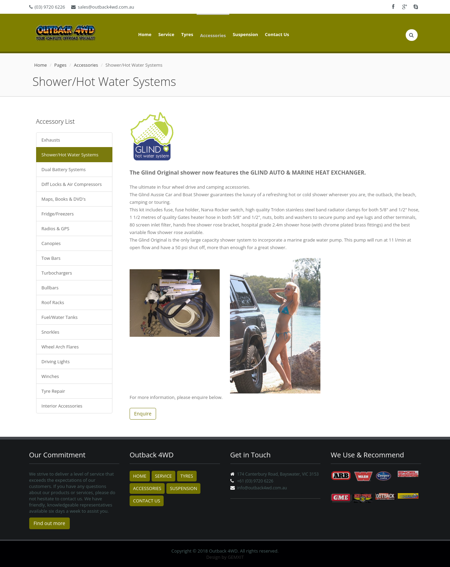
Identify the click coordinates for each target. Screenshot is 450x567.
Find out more (49, 523)
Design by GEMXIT (225, 557)
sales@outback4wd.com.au (102, 7)
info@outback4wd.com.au (262, 488)
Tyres (187, 34)
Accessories (213, 35)
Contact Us (277, 34)
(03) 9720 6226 (47, 7)
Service (166, 34)
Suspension (245, 34)
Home (144, 34)
